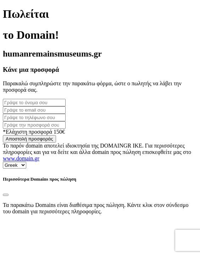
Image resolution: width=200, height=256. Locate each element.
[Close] (6, 195)
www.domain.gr (21, 158)
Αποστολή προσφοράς (29, 139)
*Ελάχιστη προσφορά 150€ (34, 132)
